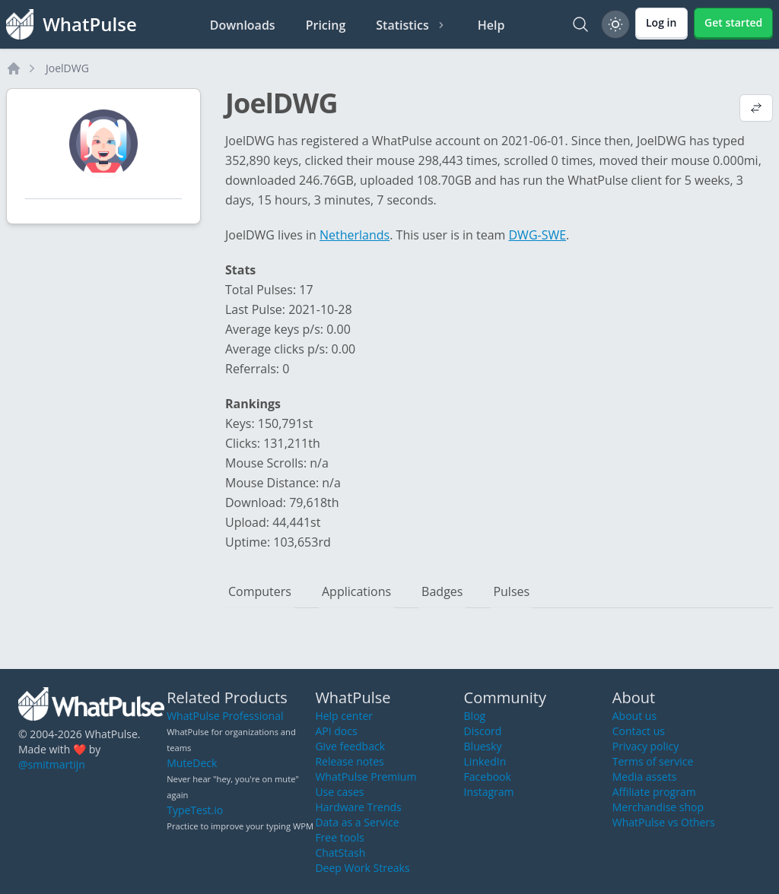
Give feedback (350, 746)
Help (491, 25)
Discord (483, 731)
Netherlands (355, 235)
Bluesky (483, 746)
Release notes (349, 761)
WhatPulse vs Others (663, 822)
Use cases (339, 792)
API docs (336, 731)
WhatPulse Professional (225, 716)
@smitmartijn (51, 764)
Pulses (511, 591)
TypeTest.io (195, 810)
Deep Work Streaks (362, 868)
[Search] (580, 24)
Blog (475, 716)
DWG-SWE (538, 235)
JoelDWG (67, 68)
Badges (442, 591)
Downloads (242, 25)
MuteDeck (192, 763)
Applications (356, 591)
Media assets (644, 776)
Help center (344, 716)
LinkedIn (485, 761)
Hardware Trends (358, 807)
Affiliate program (654, 792)
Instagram (489, 792)
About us (634, 716)
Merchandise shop (658, 807)
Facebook (487, 776)
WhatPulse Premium (365, 776)
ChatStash (340, 852)
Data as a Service (357, 822)
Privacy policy (645, 746)
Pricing (326, 25)
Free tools (339, 837)
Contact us (638, 731)
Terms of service (653, 761)
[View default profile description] (756, 109)
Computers (259, 591)
